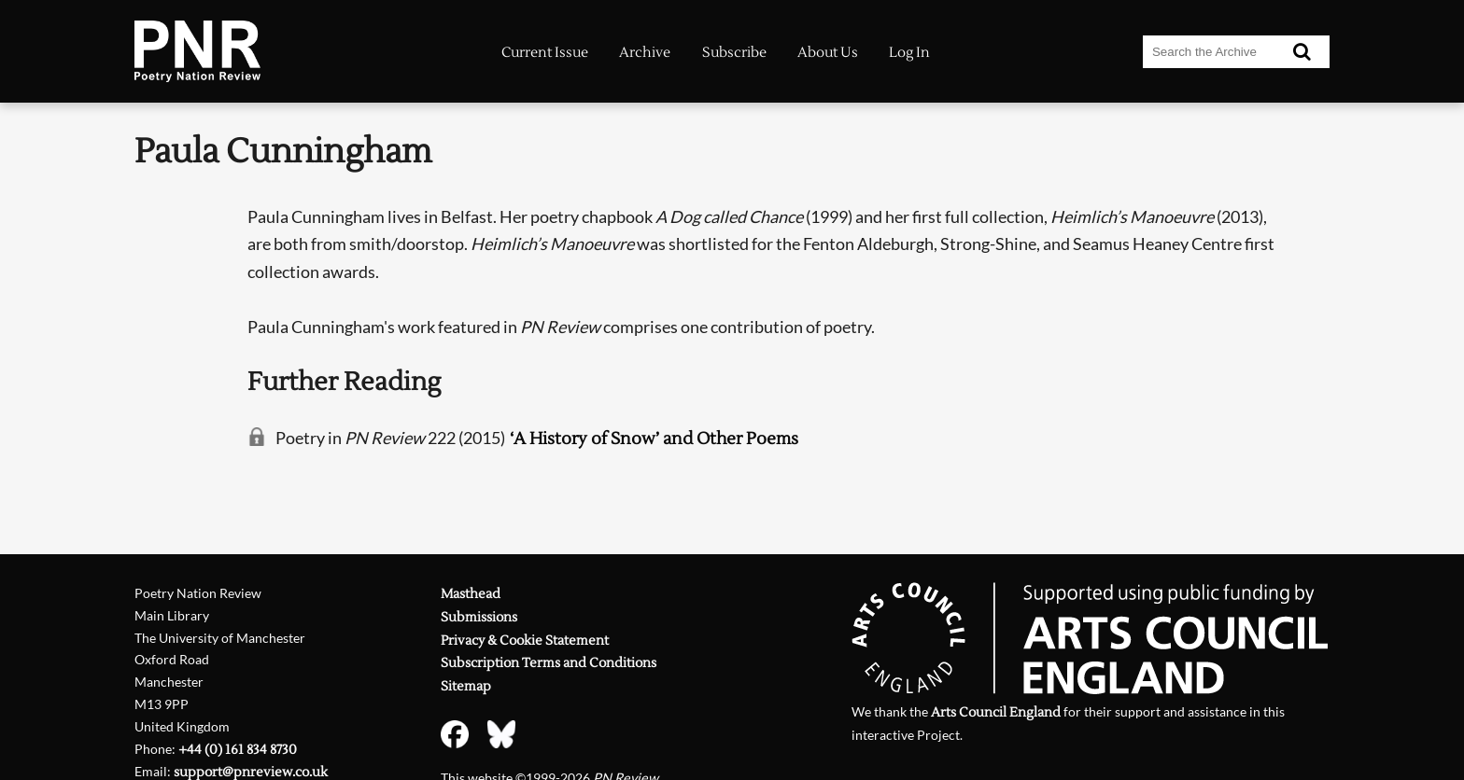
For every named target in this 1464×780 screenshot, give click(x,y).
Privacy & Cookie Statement (525, 640)
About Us (827, 53)
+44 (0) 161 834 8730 (237, 750)
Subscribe (734, 53)
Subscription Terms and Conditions (548, 663)
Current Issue (544, 53)
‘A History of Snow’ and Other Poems (654, 439)
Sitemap (466, 686)
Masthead (470, 594)
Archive (644, 53)
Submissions (479, 617)
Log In (909, 53)
